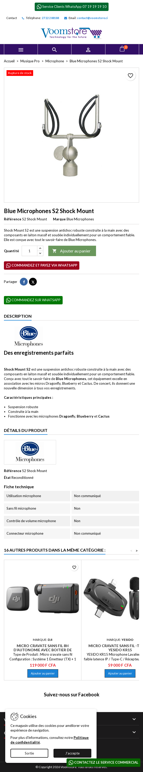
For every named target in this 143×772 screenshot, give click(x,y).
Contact (11, 18)
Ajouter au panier (71, 251)
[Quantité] (29, 251)
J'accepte (72, 753)
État (7, 477)
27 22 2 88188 (50, 18)
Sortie (29, 753)
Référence (12, 219)
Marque (59, 219)
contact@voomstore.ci (92, 18)
